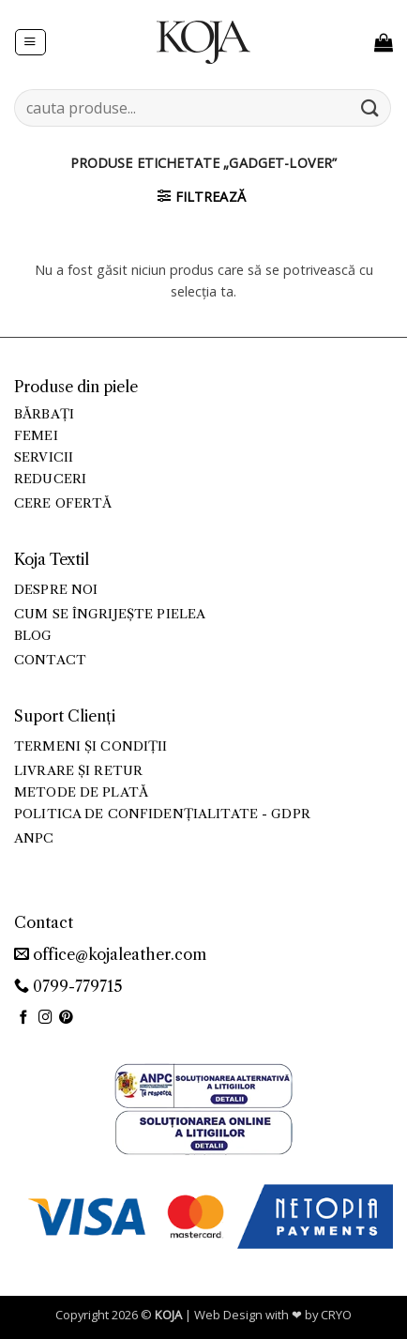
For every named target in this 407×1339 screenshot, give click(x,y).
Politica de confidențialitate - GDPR (162, 814)
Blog (33, 636)
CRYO (336, 1314)
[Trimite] (370, 107)
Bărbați (44, 414)
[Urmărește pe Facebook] (24, 1018)
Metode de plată (81, 792)
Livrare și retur (78, 771)
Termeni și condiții (91, 746)
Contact (50, 660)
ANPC (34, 838)
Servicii (43, 457)
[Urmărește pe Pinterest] (66, 1018)
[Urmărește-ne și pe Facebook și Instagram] (45, 1018)
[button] (30, 42)
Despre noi (56, 590)
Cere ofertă (63, 503)
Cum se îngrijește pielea (109, 614)
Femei (36, 436)
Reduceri (50, 479)
